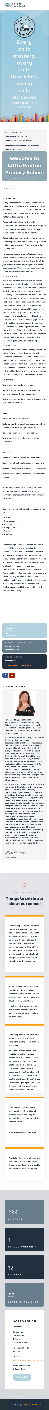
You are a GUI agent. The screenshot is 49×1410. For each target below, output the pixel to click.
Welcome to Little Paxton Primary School (24, 165)
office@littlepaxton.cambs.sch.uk (18, 665)
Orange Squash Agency (31, 1404)
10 (34, 178)
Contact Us (22, 1377)
